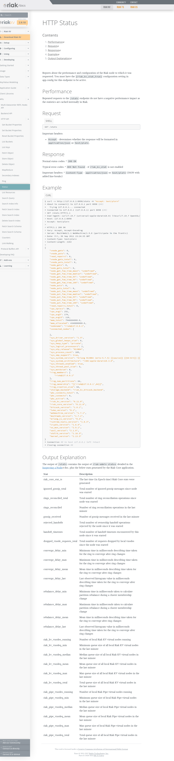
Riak (11, 22)
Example (53, 54)
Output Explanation (59, 58)
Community (121, 2)
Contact (134, 2)
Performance (55, 42)
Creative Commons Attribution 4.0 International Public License (103, 749)
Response (53, 50)
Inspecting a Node (52, 467)
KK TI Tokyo (99, 755)
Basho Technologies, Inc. (99, 753)
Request (52, 46)
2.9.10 (27, 22)
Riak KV (106, 7)
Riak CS (134, 7)
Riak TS (120, 7)
